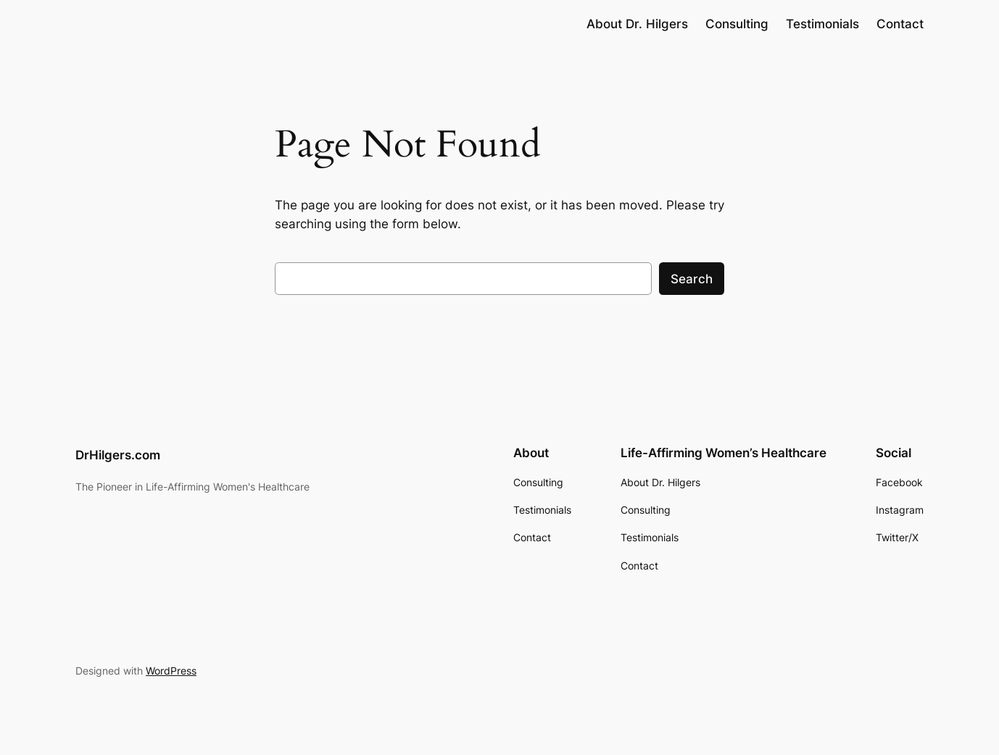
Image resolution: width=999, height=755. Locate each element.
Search (692, 279)
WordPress (171, 670)
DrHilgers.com (117, 455)
